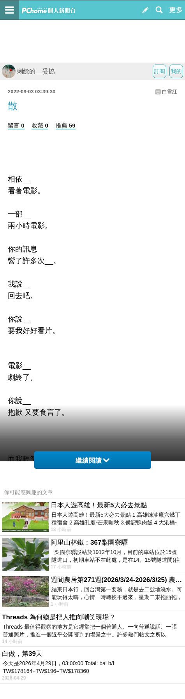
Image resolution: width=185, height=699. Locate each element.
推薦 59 (66, 125)
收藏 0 (40, 125)
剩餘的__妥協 (28, 71)
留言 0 (16, 125)
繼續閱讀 (92, 460)
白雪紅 (169, 91)
